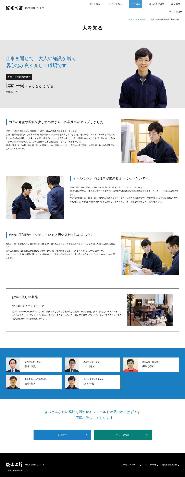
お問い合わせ (151, 461)
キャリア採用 (175, 5)
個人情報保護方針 (170, 461)
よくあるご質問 (134, 5)
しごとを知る (101, 5)
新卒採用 (156, 5)
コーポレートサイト (131, 461)
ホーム (131, 15)
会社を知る (84, 5)
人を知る (117, 5)
